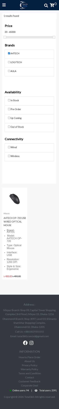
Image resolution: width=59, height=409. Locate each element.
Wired (12, 147)
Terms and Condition (29, 373)
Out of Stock (16, 127)
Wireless (14, 156)
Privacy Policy (29, 365)
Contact (29, 377)
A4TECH (13, 53)
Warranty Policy (29, 369)
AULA (12, 71)
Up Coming (15, 118)
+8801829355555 (34, 331)
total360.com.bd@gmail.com (33, 336)
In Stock (13, 100)
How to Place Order (29, 357)
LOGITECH (15, 62)
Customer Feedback (29, 381)
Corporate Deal (29, 385)
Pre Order (14, 109)
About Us (29, 361)
